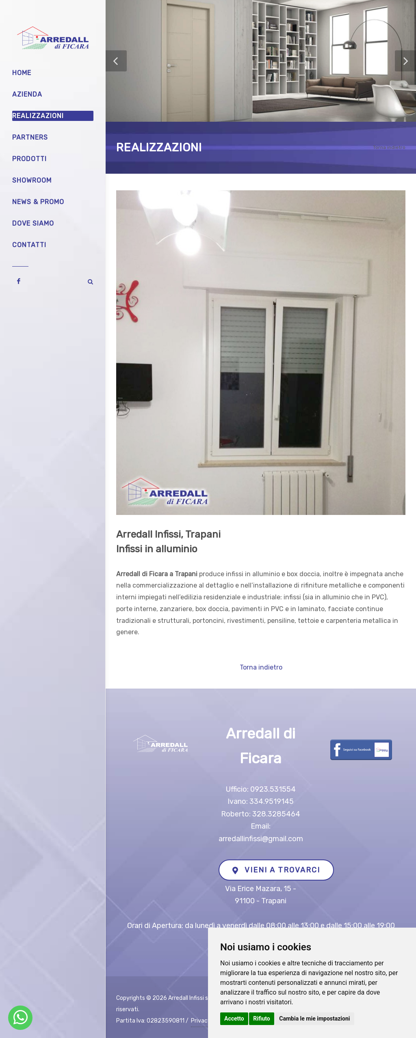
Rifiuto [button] (261, 1018)
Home (21, 73)
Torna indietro (389, 147)
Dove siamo (33, 223)
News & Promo (38, 202)
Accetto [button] (234, 1018)
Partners (30, 137)
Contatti (29, 245)
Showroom (32, 180)
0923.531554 (273, 789)
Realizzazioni (38, 116)
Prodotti (29, 159)
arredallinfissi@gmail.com (261, 838)
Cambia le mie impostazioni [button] (314, 1018)
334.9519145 (271, 801)
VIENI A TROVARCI (276, 870)
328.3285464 (276, 814)
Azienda (27, 94)
